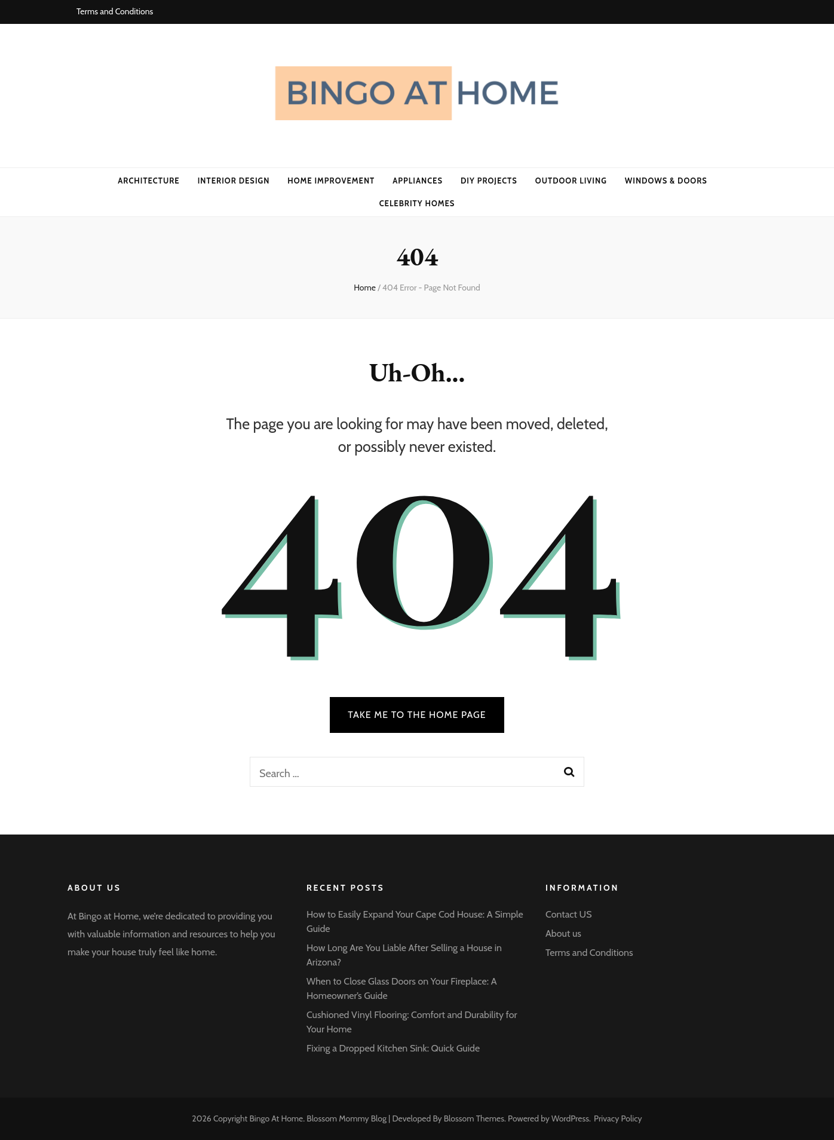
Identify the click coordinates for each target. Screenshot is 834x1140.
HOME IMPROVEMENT (331, 180)
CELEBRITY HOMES (417, 203)
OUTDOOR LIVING (571, 180)
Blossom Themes (474, 1118)
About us (563, 933)
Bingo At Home (276, 1118)
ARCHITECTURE (148, 180)
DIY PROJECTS (489, 180)
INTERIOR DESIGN (234, 180)
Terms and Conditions (114, 11)
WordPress (570, 1118)
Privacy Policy (618, 1118)
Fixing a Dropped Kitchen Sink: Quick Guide (393, 1048)
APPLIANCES (418, 180)
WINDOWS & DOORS (666, 180)
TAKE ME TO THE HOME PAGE (417, 714)
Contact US (568, 914)
